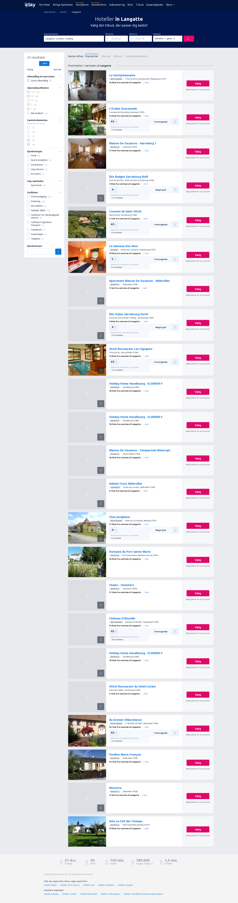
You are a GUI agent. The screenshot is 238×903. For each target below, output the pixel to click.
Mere (169, 4)
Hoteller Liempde (125, 885)
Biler (130, 4)
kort (146, 82)
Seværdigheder (154, 4)
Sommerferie (98, 4)
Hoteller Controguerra (110, 894)
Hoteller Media (50, 885)
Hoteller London (69, 894)
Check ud (133, 34)
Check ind (109, 34)
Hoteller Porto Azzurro (70, 885)
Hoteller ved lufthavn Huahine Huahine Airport (143, 894)
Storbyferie (82, 4)
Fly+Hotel (44, 4)
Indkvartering (117, 4)
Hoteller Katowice (51, 894)
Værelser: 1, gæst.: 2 (165, 38)
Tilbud (139, 4)
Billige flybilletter (63, 4)
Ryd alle (57, 69)
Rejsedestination (51, 34)
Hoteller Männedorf (88, 894)
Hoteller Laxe (89, 885)
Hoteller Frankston (106, 885)
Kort (44, 63)
